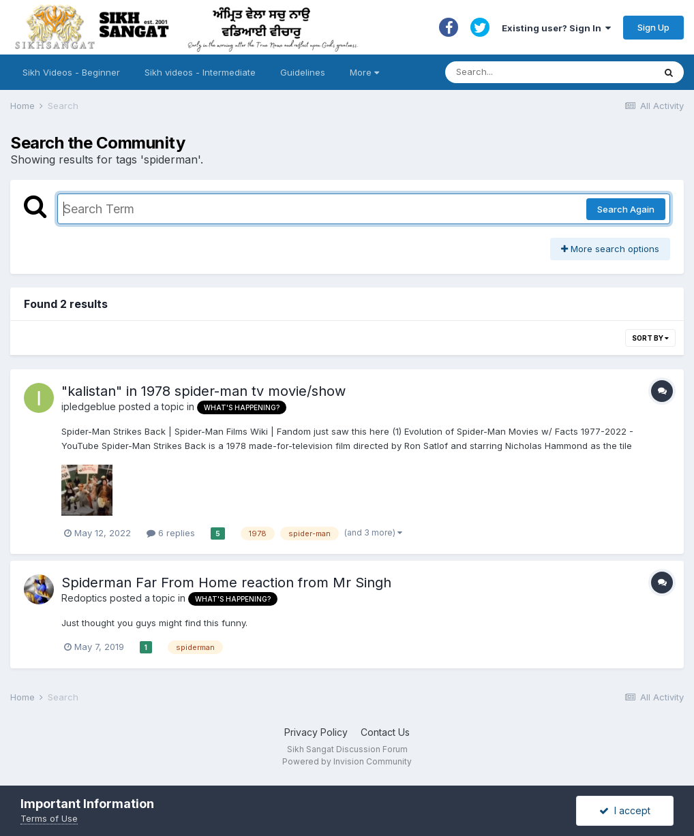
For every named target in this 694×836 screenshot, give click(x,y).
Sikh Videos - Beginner (71, 72)
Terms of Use (49, 818)
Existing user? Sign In (556, 27)
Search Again (625, 209)
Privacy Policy (316, 732)
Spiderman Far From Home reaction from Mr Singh (226, 582)
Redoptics (84, 598)
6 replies (171, 532)
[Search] (536, 72)
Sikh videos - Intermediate (200, 72)
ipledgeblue (88, 406)
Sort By (650, 338)
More (364, 72)
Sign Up (653, 27)
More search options (610, 248)
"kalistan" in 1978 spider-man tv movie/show (203, 391)
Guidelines (302, 72)
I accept (624, 810)
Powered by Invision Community (347, 761)
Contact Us (385, 732)
